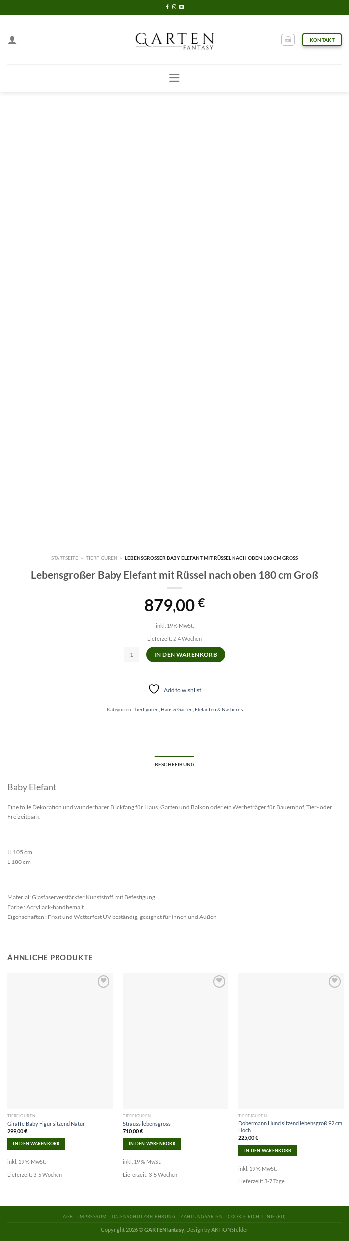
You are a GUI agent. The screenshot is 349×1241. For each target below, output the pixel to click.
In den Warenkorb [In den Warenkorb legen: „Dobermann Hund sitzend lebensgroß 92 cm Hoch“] (267, 1150)
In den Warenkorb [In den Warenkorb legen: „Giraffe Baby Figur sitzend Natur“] (36, 1143)
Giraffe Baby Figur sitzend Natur (46, 1123)
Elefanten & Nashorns (219, 709)
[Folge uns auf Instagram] (174, 7)
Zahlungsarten (201, 1216)
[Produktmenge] (131, 654)
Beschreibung (174, 764)
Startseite (64, 558)
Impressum (92, 1216)
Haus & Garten (177, 709)
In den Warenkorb (185, 654)
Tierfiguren (101, 558)
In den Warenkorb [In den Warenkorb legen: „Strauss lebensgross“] (152, 1143)
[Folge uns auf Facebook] (167, 7)
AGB (68, 1216)
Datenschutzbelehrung (143, 1216)
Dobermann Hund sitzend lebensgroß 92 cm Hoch (290, 1126)
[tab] (174, 765)
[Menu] (174, 78)
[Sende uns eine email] (181, 7)
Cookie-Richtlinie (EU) (257, 1216)
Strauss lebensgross (147, 1123)
